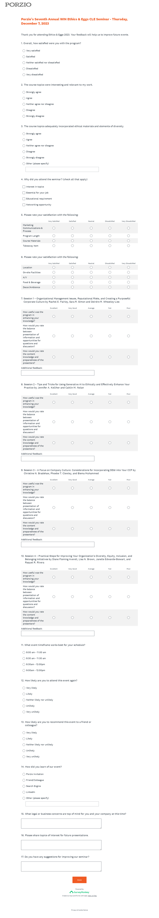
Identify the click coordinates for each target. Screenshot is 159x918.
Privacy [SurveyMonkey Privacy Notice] (73, 910)
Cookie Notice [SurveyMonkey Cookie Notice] (83, 910)
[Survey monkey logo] (79, 892)
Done (79, 880)
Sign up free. (92, 896)
